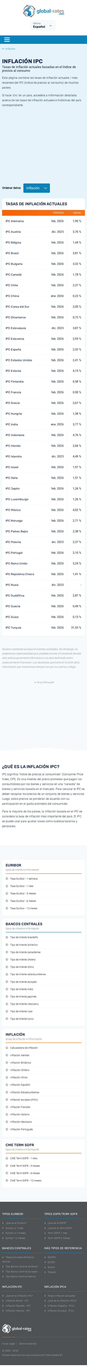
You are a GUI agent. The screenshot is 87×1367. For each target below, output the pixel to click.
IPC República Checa (20, 574)
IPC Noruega (14, 520)
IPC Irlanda (13, 445)
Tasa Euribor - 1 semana (22, 878)
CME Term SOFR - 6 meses (23, 1173)
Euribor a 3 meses (14, 1233)
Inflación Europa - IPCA (59, 1310)
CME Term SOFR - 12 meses (23, 1180)
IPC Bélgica (13, 242)
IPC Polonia (13, 542)
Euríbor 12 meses (13, 1238)
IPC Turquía (13, 627)
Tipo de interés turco (20, 1018)
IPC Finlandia (15, 381)
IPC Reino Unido (16, 563)
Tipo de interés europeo (21, 981)
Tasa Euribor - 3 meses (21, 893)
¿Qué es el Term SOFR (58, 1228)
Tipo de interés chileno (21, 959)
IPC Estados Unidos (19, 360)
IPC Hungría (14, 413)
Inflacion (8, 48)
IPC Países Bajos (17, 531)
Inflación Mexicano (19, 1121)
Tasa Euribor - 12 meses (21, 908)
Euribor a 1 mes (12, 1228)
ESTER (49, 1262)
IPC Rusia (12, 585)
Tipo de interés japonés (21, 996)
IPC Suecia (13, 606)
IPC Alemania (15, 221)
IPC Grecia (13, 403)
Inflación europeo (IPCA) (22, 1099)
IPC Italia (12, 478)
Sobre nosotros (27, 1343)
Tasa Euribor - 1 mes (19, 886)
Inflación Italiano (18, 1114)
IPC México (13, 510)
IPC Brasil (12, 253)
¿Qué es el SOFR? (55, 1223)
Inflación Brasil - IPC (15, 1300)
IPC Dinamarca (16, 317)
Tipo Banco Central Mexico (19, 1276)
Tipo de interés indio (19, 989)
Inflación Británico (18, 1062)
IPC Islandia (14, 456)
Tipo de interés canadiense (23, 952)
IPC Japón (13, 488)
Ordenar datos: (11, 188)
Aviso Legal (8, 1343)
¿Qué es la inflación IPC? (17, 1295)
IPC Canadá (13, 274)
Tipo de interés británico (22, 944)
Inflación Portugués (19, 1129)
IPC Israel (12, 467)
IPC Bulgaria (14, 264)
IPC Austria (13, 231)
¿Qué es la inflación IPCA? (60, 1300)
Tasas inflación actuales (59, 1295)
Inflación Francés (18, 1107)
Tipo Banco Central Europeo (19, 1271)
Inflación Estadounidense (22, 1092)
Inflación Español (18, 1084)
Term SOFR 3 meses (57, 1238)
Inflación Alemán (18, 1055)
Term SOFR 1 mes (55, 1233)
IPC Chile (12, 285)
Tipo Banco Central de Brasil (20, 1266)
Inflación (36, 188)
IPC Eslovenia (15, 338)
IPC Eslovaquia (16, 328)
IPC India (12, 424)
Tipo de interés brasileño (22, 937)
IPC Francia (13, 392)
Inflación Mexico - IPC (16, 1310)
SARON (50, 1257)
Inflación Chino (16, 1077)
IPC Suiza (12, 617)
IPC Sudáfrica (15, 595)
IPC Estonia (13, 371)
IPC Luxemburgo (17, 499)
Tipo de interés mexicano (22, 1004)
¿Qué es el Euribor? (14, 1223)
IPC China (12, 296)
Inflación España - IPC (16, 1305)
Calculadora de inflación (22, 1047)
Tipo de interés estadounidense (26, 974)
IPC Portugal (14, 552)
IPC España (13, 349)
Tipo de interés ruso (19, 1011)
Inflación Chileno (17, 1070)
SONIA (49, 1267)
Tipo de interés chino (20, 967)
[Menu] (7, 39)
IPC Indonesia (15, 435)
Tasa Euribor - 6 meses (21, 901)
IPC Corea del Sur (17, 306)
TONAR (50, 1272)
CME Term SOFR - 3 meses (23, 1165)
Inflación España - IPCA (59, 1305)
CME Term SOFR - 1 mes (21, 1158)
